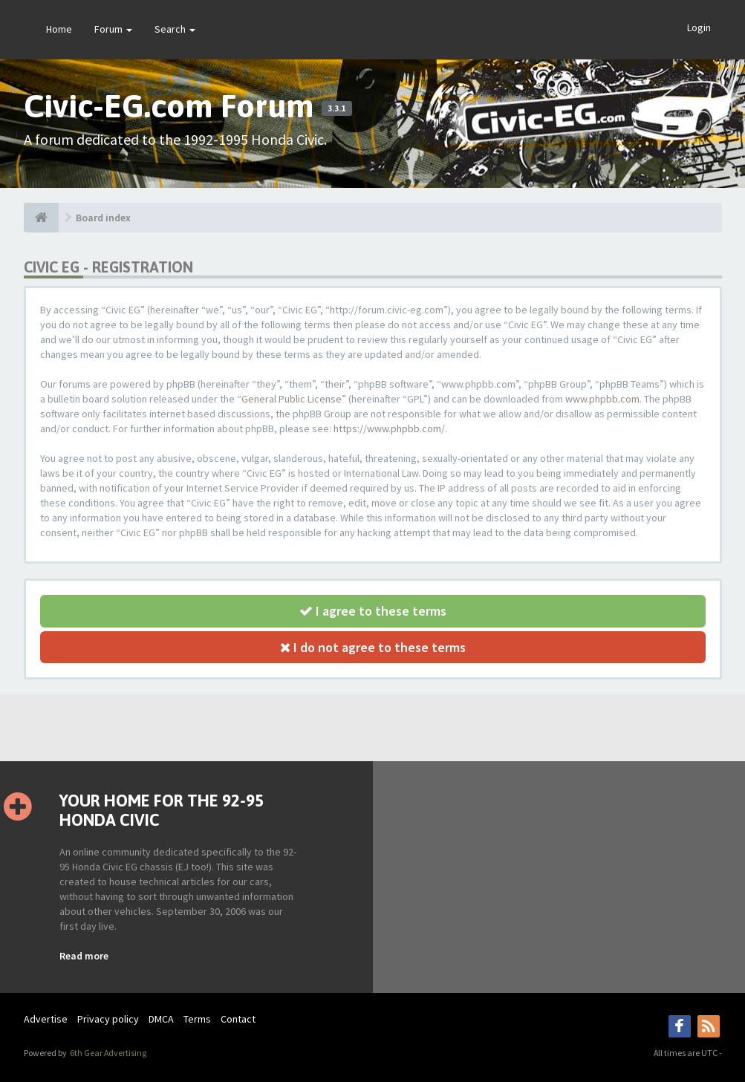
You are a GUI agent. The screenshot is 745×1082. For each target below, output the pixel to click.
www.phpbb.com (602, 398)
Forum (113, 29)
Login (699, 27)
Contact (238, 1019)
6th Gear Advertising (107, 1052)
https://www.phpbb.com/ (389, 428)
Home (59, 29)
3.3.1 (336, 108)
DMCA (161, 1019)
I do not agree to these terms (373, 647)
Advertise (46, 1019)
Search (174, 29)
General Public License (291, 398)
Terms (197, 1019)
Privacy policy (108, 1019)
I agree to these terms (372, 610)
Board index (103, 217)
